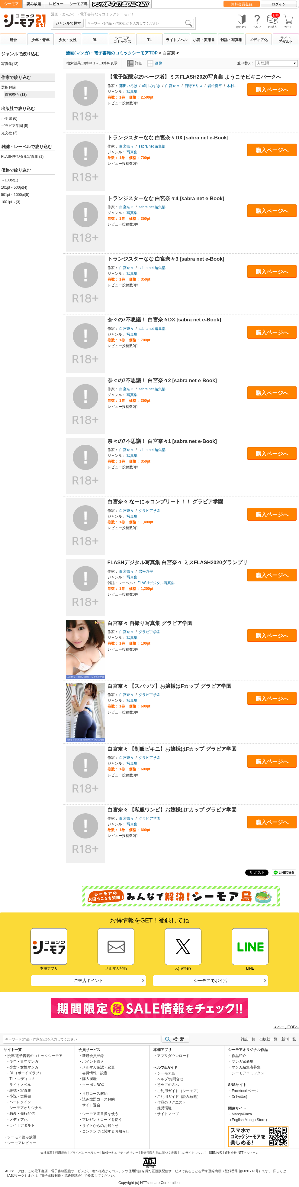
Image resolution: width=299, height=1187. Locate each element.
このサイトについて (193, 1152)
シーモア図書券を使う (100, 1114)
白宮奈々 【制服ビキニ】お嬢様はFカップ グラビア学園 (172, 749)
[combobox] (139, 23)
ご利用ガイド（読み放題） (179, 1096)
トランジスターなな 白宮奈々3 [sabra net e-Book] (166, 259)
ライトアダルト (285, 40)
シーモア (11, 4)
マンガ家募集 (242, 1061)
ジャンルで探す (68, 23)
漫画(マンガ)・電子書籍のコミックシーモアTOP (112, 52)
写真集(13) (9, 64)
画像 (154, 63)
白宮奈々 (172, 86)
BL (94, 40)
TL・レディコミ (22, 1079)
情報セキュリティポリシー (120, 1152)
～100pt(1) (9, 180)
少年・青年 (40, 40)
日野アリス (194, 86)
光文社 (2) (9, 133)
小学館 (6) (9, 118)
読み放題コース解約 (98, 1099)
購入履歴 (89, 1079)
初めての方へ (168, 1085)
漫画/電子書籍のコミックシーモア (35, 1056)
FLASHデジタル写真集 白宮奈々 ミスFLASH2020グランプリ (178, 562)
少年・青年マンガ (23, 1061)
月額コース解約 (95, 1093)
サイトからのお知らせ (100, 1126)
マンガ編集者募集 (246, 1067)
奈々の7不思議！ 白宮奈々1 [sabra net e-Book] (162, 441)
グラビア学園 (149, 511)
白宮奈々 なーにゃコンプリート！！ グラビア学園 (165, 502)
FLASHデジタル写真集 (156, 583)
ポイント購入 (93, 1061)
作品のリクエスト (171, 1102)
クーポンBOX (93, 1085)
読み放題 (34, 4)
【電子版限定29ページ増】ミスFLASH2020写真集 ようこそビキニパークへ (194, 77)
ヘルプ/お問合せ (170, 1079)
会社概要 (46, 1152)
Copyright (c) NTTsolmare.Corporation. (149, 1183)
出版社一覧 (268, 1039)
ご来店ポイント (88, 980)
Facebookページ (245, 1091)
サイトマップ (168, 1114)
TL (149, 40)
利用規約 (61, 1152)
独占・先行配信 (22, 1113)
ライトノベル (177, 40)
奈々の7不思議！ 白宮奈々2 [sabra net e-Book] (162, 380)
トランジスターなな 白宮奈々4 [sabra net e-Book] (166, 198)
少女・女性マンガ (23, 1067)
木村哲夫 (234, 86)
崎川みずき (151, 86)
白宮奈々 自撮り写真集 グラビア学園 (150, 623)
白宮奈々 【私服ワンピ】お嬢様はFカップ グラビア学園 (172, 810)
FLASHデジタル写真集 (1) (22, 156)
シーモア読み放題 (21, 1137)
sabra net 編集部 (152, 146)
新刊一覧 (288, 1039)
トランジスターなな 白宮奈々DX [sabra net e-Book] (168, 138)
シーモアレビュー (21, 1143)
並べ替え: (245, 63)
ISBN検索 (215, 1152)
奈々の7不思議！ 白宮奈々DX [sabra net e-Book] (164, 320)
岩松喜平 (214, 86)
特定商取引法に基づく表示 (159, 1152)
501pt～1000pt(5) (15, 195)
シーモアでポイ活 (210, 980)
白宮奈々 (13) (16, 95)
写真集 (132, 91)
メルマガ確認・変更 (98, 1067)
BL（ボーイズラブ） (26, 1073)
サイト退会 (91, 1105)
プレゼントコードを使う (102, 1119)
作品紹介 (239, 1056)
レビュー (56, 4)
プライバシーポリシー (84, 1152)
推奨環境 (164, 1108)
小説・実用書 (204, 40)
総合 (13, 40)
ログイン (279, 4)
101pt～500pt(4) (14, 187)
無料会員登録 (241, 4)
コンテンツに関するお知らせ (105, 1131)
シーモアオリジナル (25, 1108)
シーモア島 (78, 4)
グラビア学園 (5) (14, 126)
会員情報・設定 (95, 1073)
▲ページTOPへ (286, 1027)
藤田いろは (128, 86)
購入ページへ (272, 90)
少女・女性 (68, 40)
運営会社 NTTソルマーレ (242, 1152)
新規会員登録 (93, 1056)
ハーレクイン (20, 1102)
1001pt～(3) (10, 202)
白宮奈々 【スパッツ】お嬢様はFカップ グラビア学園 (170, 686)
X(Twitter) (239, 1096)
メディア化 (258, 40)
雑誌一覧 (248, 1039)
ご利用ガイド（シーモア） (179, 1091)
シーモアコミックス (122, 40)
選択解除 (8, 87)
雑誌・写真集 (231, 40)
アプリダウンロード (173, 1056)
